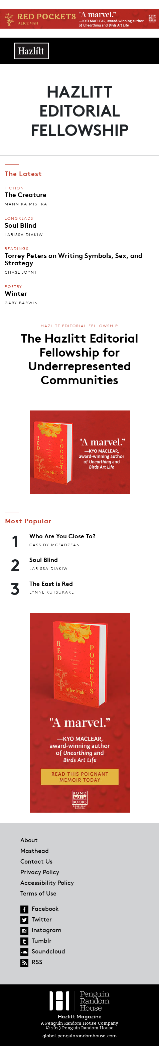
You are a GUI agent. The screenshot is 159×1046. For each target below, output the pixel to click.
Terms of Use (38, 893)
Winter (16, 293)
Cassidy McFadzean (54, 544)
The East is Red (51, 583)
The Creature (25, 194)
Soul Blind (20, 224)
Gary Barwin (21, 302)
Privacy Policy (39, 872)
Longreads (19, 218)
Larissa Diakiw (24, 234)
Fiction (14, 187)
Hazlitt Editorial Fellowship (79, 325)
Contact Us (36, 861)
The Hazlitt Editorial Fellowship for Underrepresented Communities (79, 358)
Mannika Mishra (26, 203)
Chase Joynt (21, 272)
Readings (17, 248)
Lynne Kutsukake (51, 592)
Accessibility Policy (47, 882)
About (29, 840)
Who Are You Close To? (62, 535)
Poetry (13, 286)
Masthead (34, 850)
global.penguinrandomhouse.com (79, 1035)
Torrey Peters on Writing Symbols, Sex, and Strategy (73, 258)
